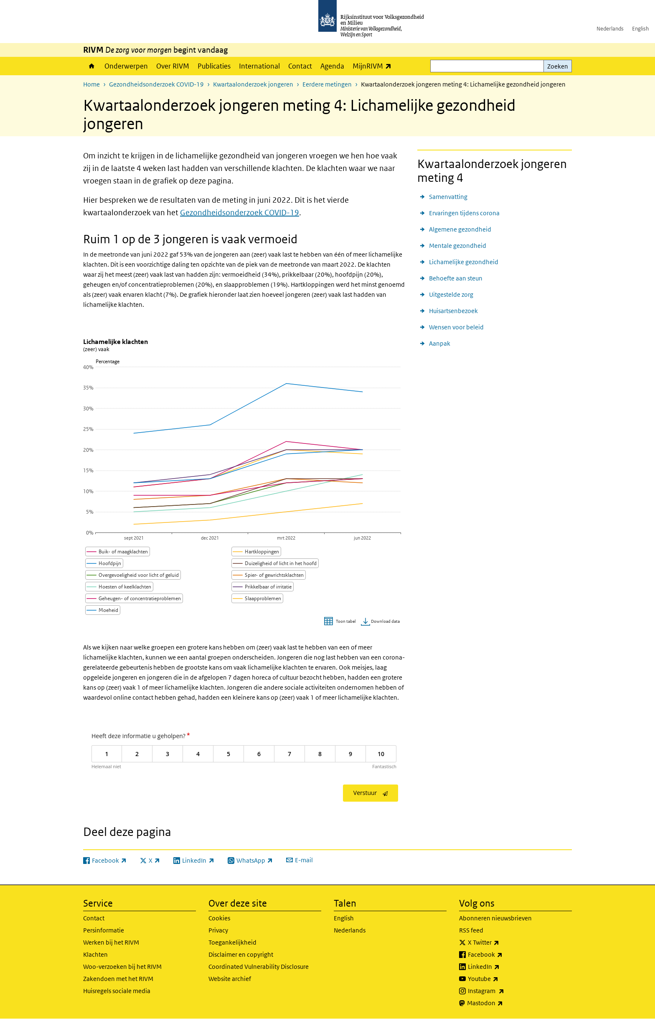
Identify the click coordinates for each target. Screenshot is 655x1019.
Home (91, 66)
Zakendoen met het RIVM (118, 979)
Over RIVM (172, 66)
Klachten (95, 954)
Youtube (501, 979)
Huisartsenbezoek (453, 311)
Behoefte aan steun (455, 278)
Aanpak (439, 343)
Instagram (504, 991)
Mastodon (503, 1003)
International (259, 66)
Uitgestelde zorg (451, 294)
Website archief (229, 979)
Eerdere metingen (327, 84)
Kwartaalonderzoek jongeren (253, 84)
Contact (300, 66)
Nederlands (610, 28)
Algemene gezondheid (460, 229)
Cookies (219, 918)
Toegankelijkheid (232, 942)
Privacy (218, 930)
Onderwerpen (126, 66)
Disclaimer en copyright (240, 954)
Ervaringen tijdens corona (464, 213)
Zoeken (557, 66)
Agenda (332, 66)
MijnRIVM (374, 66)
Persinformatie (103, 930)
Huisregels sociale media (116, 991)
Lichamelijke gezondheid (463, 262)
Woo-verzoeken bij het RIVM (122, 967)
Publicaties (214, 66)
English (640, 28)
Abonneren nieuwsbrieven (495, 918)
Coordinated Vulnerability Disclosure (258, 967)
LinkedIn (502, 967)
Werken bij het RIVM (111, 942)
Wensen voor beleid (456, 327)
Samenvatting (448, 197)
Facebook (503, 955)
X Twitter (502, 942)
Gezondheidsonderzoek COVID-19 (156, 84)
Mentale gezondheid (457, 246)
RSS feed (471, 930)
